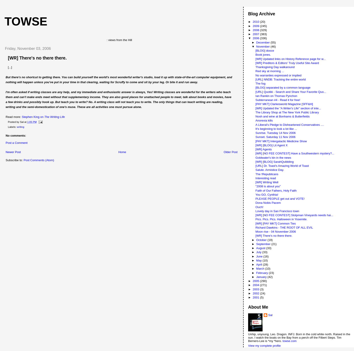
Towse (26, 21)
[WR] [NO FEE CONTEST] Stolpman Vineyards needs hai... (294, 215)
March (260, 268)
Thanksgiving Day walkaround (275, 67)
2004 (256, 285)
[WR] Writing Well (267, 182)
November (263, 46)
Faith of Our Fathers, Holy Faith (276, 190)
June (259, 256)
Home (122, 152)
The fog (261, 83)
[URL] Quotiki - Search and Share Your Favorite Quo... (291, 92)
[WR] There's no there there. (37, 57)
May (259, 260)
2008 (256, 30)
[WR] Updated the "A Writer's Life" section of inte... (288, 108)
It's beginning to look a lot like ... (276, 129)
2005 (256, 281)
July (259, 252)
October (262, 240)
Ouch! (259, 207)
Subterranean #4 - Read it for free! (278, 100)
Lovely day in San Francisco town (277, 211)
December (263, 42)
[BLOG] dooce (265, 50)
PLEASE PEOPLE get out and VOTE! (280, 198)
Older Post (231, 152)
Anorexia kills (264, 120)
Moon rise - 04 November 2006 (276, 231)
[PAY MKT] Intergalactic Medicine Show (281, 141)
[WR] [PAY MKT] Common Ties (276, 223)
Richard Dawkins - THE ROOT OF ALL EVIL (284, 227)
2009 (256, 26)
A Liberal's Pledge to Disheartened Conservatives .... (290, 124)
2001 (256, 297)
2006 (256, 38)
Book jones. (263, 54)
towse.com (290, 341)
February (262, 273)
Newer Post (13, 152)
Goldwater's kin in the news (273, 157)
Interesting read (266, 178)
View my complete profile (264, 345)
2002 (256, 293)
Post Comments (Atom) (39, 160)
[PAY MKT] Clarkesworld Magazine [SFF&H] (284, 104)
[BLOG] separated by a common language (283, 87)
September (263, 244)
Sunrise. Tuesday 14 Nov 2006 (276, 133)
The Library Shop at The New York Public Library (287, 112)
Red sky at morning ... (270, 71)
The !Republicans (267, 174)
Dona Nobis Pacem (268, 202)
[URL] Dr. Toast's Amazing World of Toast (282, 165)
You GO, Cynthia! (267, 194)
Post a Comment (17, 143)
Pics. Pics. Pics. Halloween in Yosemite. (281, 219)
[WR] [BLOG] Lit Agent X (272, 145)
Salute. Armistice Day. (270, 170)
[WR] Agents (264, 149)
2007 (256, 34)
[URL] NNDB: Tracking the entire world (281, 79)
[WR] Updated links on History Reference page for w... (291, 59)
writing (20, 127)
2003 (256, 289)
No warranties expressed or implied (279, 75)
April (259, 264)
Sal (270, 315)
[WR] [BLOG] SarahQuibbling (275, 161)
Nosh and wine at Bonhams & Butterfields (283, 116)
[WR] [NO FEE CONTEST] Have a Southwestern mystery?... (295, 153)
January (262, 277)
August (261, 248)
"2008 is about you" (268, 186)
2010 (256, 21)
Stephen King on (43, 117)
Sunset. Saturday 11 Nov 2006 (276, 137)
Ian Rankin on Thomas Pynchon (276, 96)
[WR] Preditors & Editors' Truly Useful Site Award (287, 63)
